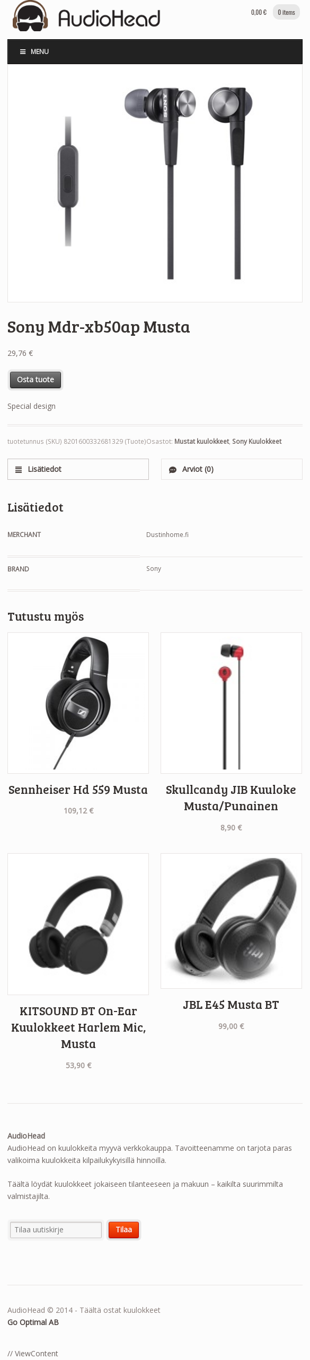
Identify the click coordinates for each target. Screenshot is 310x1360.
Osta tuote (35, 379)
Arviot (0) (197, 469)
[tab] (78, 469)
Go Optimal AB (33, 1322)
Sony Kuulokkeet (256, 441)
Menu (34, 51)
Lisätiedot (43, 469)
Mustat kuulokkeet (201, 441)
